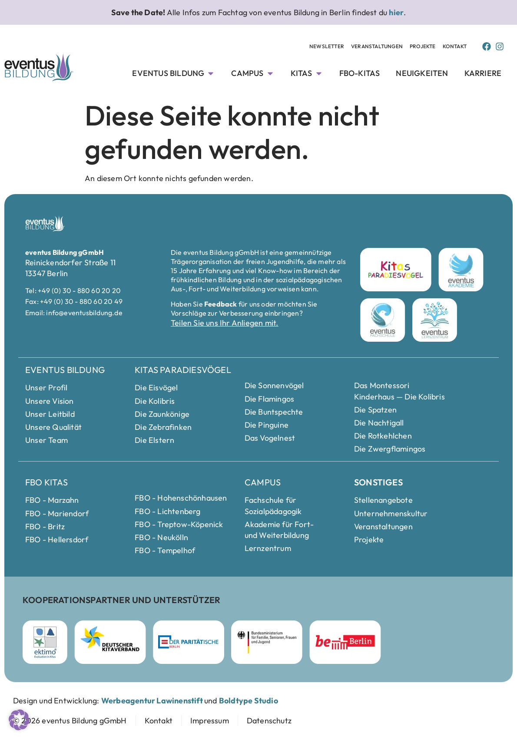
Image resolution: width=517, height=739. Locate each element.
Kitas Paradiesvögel (183, 369)
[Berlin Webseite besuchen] (345, 642)
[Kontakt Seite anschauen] (455, 46)
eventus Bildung (65, 369)
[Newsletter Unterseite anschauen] (326, 46)
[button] (19, 720)
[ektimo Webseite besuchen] (45, 642)
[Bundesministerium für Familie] (266, 642)
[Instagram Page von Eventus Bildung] (499, 46)
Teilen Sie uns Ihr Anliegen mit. (224, 323)
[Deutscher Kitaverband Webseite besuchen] (110, 642)
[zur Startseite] (70, 720)
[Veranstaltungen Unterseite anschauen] (377, 46)
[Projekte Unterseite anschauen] (423, 46)
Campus (263, 482)
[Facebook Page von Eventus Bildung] (486, 46)
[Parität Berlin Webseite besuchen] (188, 642)
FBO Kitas (46, 482)
